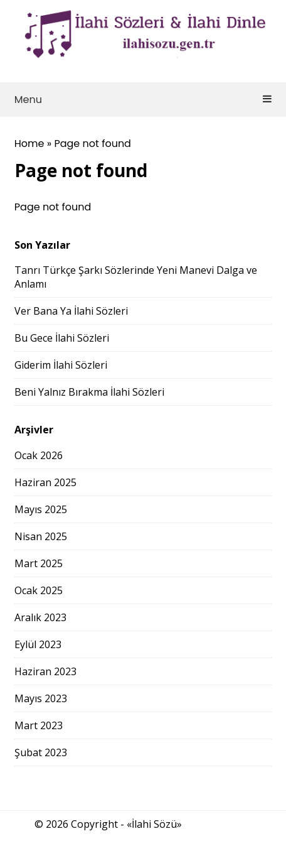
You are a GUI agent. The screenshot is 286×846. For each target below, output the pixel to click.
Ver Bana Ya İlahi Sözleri (71, 311)
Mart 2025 (38, 563)
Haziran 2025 (45, 482)
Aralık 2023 (40, 617)
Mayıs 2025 (40, 509)
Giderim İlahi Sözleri (60, 365)
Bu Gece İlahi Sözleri (61, 338)
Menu (143, 99)
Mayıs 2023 (40, 698)
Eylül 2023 (37, 644)
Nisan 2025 (40, 536)
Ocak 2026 (38, 455)
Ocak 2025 (38, 590)
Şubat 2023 (40, 752)
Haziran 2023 (45, 671)
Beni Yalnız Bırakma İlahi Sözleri (89, 392)
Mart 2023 (38, 725)
